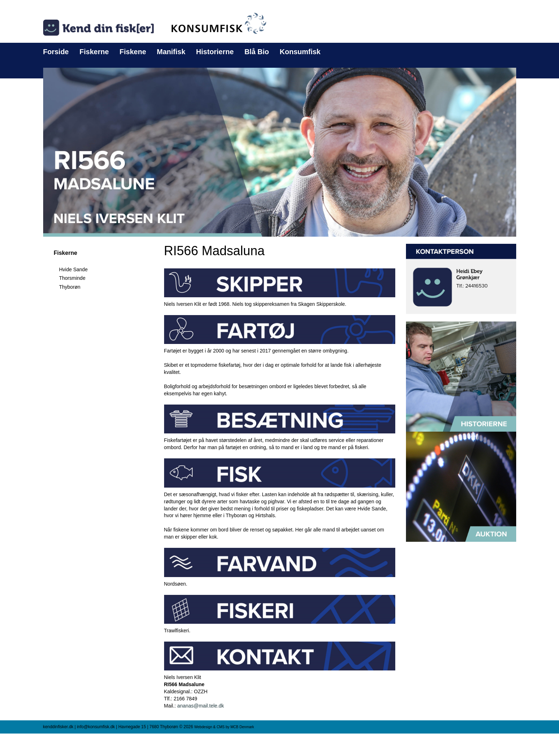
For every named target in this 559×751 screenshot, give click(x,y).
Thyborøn (70, 287)
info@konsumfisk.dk (96, 726)
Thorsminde (72, 278)
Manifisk (171, 52)
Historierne (215, 52)
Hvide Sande (73, 269)
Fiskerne (94, 52)
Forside (56, 52)
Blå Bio (256, 52)
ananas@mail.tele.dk (200, 706)
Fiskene (133, 52)
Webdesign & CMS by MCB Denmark (224, 727)
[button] (279, 152)
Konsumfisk (300, 52)
